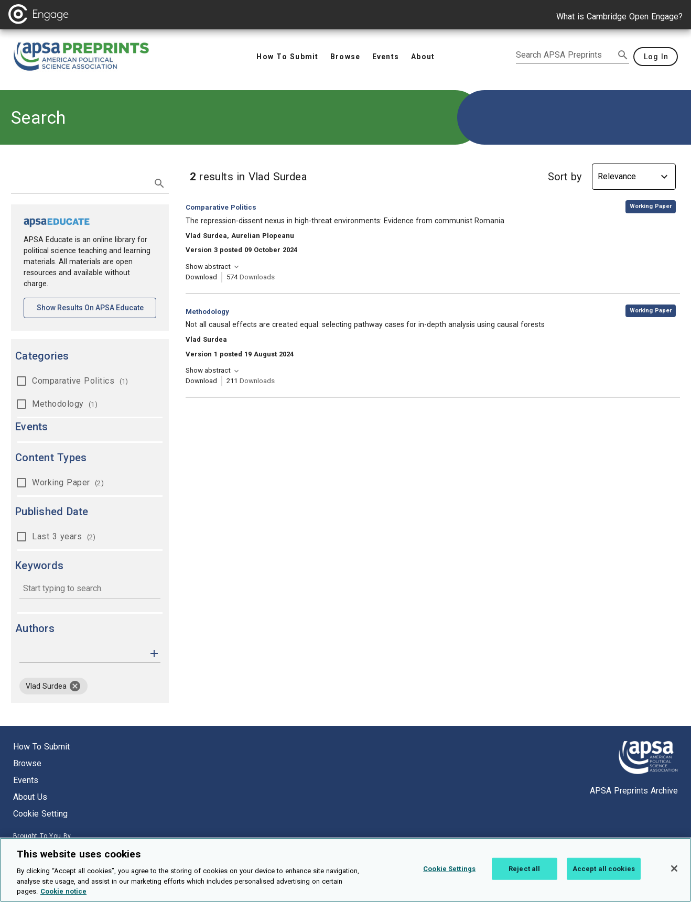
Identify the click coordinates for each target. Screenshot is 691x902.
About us (30, 797)
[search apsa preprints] (565, 55)
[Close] (674, 875)
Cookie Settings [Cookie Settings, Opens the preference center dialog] (449, 876)
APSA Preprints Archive (634, 791)
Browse (27, 763)
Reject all (524, 876)
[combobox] (89, 589)
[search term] (79, 182)
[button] (154, 653)
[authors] (82, 653)
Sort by (564, 176)
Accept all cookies (604, 876)
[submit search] (623, 55)
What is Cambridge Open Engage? (619, 16)
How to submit (41, 747)
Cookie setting (40, 814)
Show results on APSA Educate (97, 307)
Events (25, 780)
